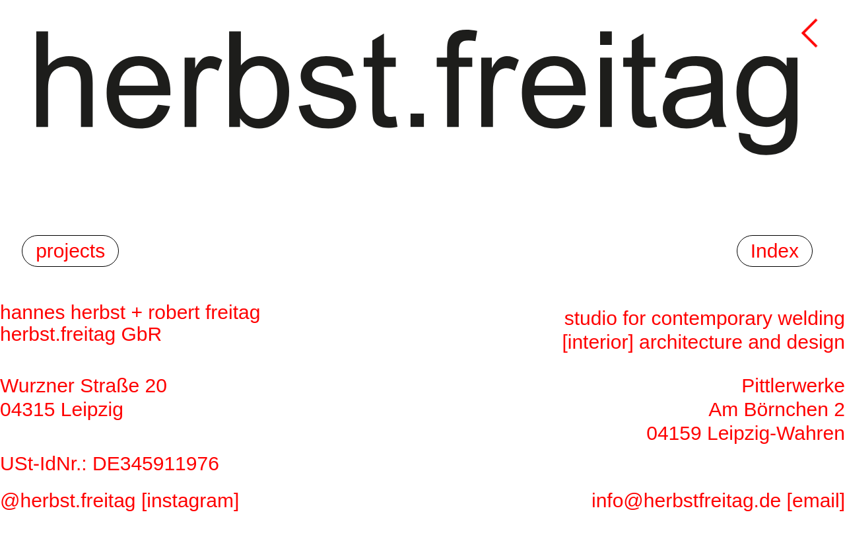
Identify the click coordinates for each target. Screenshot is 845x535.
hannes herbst (62, 312)
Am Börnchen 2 (776, 409)
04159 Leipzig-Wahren (745, 433)
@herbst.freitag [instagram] (119, 500)
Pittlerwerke (793, 385)
